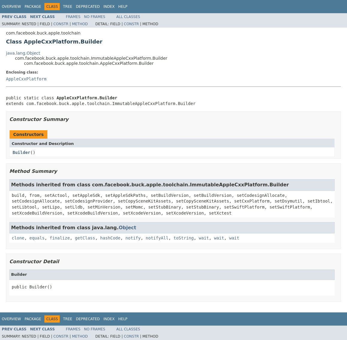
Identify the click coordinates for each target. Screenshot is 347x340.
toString (184, 238)
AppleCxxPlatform (26, 79)
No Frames (94, 17)
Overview (11, 7)
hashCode (110, 238)
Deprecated (88, 7)
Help (122, 7)
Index (109, 7)
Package (33, 7)
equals (37, 238)
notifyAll (157, 238)
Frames (73, 17)
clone (18, 238)
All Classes (128, 17)
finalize (59, 238)
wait (204, 238)
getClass (85, 238)
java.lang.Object (23, 53)
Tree (67, 7)
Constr (60, 24)
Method (80, 24)
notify (133, 238)
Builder (21, 152)
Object (127, 227)
